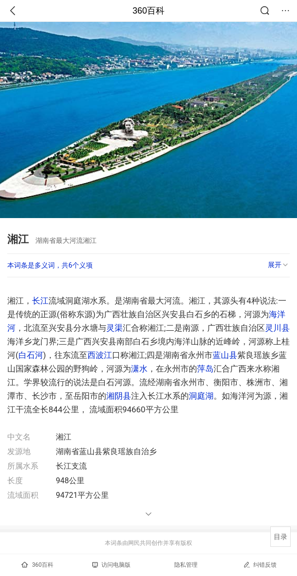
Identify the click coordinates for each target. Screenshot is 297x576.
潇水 (139, 368)
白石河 (30, 355)
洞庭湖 (201, 396)
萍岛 (205, 368)
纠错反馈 (260, 564)
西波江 (99, 355)
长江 (40, 300)
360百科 (148, 11)
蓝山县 (225, 355)
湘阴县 (118, 396)
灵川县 (277, 328)
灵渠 (114, 328)
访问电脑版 (111, 564)
